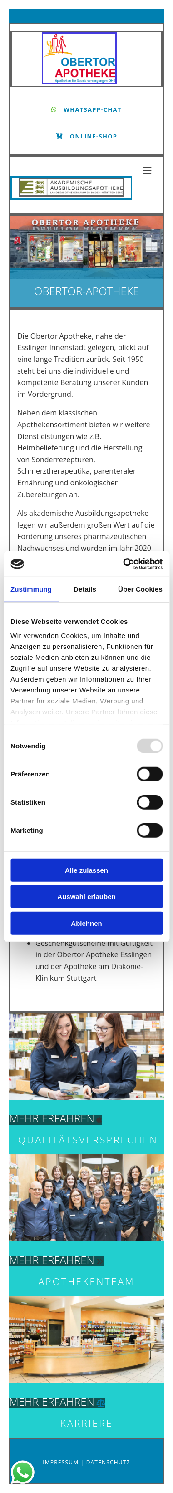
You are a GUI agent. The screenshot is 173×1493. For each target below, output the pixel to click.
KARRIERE (86, 1423)
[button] (86, 110)
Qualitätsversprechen (88, 1139)
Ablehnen (86, 923)
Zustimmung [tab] (31, 589)
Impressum (61, 1462)
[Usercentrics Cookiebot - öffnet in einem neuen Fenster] (124, 564)
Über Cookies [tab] (140, 589)
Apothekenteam (87, 1281)
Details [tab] (85, 589)
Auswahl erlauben (86, 896)
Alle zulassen (86, 870)
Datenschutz (108, 1462)
